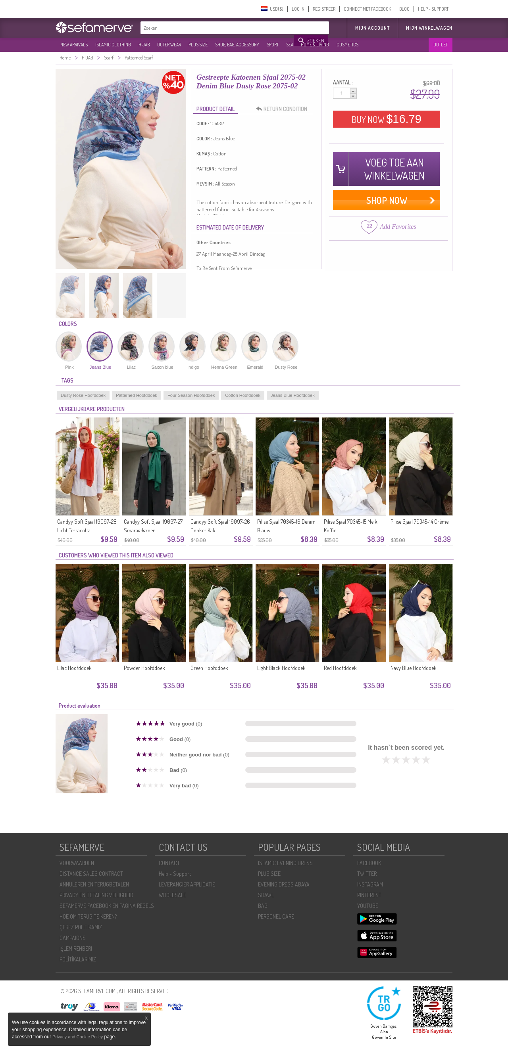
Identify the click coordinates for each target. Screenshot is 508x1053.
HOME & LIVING (315, 45)
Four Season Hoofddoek (191, 395)
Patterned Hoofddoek (136, 395)
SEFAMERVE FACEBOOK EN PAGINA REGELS (107, 905)
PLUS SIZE (198, 45)
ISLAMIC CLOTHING (113, 45)
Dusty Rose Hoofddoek (83, 395)
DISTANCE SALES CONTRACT (91, 873)
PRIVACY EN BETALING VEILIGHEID (96, 895)
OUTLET (440, 45)
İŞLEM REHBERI (76, 948)
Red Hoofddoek (340, 667)
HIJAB (144, 45)
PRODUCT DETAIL (215, 108)
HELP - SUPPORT (433, 9)
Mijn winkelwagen (429, 28)
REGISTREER (324, 9)
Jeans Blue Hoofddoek (293, 395)
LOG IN (298, 9)
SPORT (273, 45)
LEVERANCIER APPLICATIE (187, 884)
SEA (289, 45)
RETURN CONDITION (283, 109)
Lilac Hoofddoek (74, 667)
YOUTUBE (367, 905)
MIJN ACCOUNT (372, 28)
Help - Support (175, 873)
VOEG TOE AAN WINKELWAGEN (394, 169)
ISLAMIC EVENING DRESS (285, 863)
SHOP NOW (386, 200)
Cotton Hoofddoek (242, 395)
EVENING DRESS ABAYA (284, 884)
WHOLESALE (172, 895)
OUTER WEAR (169, 45)
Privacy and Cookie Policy (77, 1036)
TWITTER (367, 873)
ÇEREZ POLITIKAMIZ (81, 927)
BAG (262, 905)
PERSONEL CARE (276, 916)
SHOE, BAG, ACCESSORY (237, 45)
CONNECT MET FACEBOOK (367, 9)
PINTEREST (369, 895)
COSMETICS (347, 45)
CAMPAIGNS (73, 937)
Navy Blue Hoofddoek (414, 667)
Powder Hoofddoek (144, 667)
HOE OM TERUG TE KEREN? (88, 916)
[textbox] (217, 27)
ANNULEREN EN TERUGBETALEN (94, 884)
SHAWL (266, 895)
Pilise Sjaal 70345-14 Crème (419, 521)
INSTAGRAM (370, 884)
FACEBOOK (369, 863)
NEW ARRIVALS (74, 45)
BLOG (404, 9)
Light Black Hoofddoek (281, 667)
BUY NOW (386, 119)
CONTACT (169, 863)
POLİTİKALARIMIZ (78, 959)
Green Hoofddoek (209, 667)
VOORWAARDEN (77, 863)
